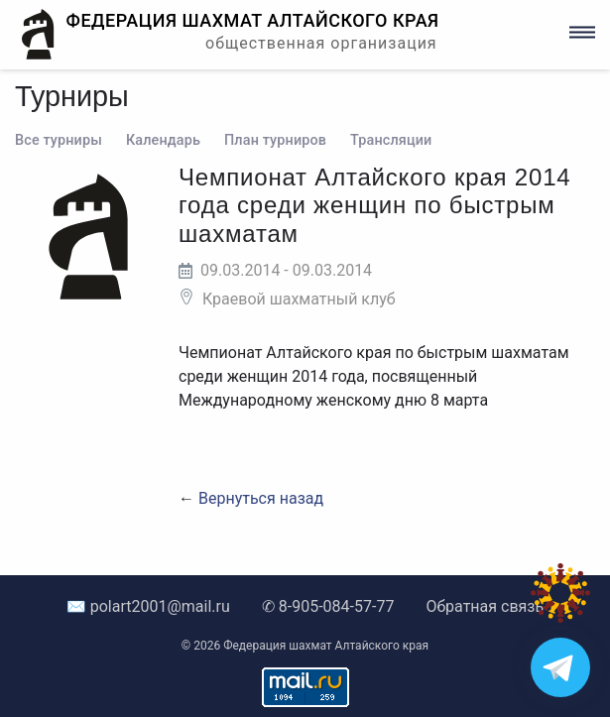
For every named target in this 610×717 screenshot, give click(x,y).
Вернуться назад (260, 498)
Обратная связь (485, 606)
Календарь (163, 140)
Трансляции (390, 140)
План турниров (275, 140)
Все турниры (58, 140)
